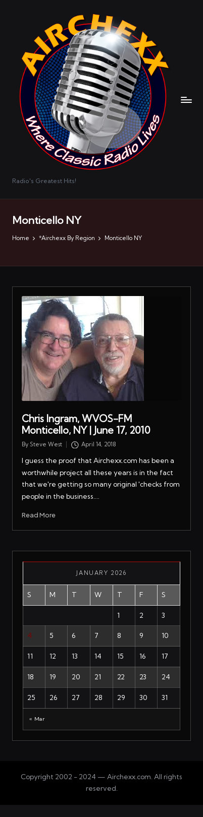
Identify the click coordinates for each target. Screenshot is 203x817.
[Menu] (186, 99)
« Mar (36, 719)
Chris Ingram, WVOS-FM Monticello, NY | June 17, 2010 (86, 424)
